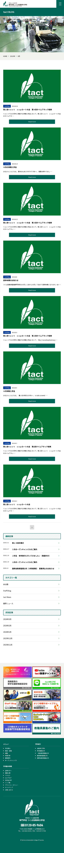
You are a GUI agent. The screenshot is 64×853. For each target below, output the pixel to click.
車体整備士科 (41, 751)
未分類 (5, 584)
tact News (7, 597)
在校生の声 (8, 780)
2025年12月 (7, 638)
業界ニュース (8, 603)
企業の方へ (8, 770)
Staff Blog (7, 590)
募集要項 (7, 758)
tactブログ (8, 778)
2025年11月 (7, 645)
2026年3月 (7, 619)
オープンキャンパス (11, 760)
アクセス (7, 775)
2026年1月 (7, 632)
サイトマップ (9, 787)
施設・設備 (8, 751)
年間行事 (7, 756)
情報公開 (7, 773)
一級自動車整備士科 (43, 753)
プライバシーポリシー (11, 785)
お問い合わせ (9, 790)
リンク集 (7, 783)
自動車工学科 (41, 748)
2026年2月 (7, 625)
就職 (6, 753)
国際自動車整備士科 (43, 758)
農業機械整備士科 (42, 756)
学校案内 (7, 748)
